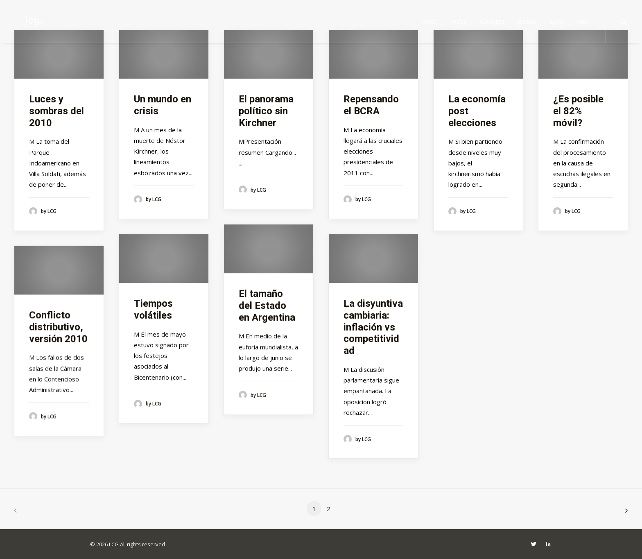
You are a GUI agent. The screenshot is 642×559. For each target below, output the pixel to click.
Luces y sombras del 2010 (56, 111)
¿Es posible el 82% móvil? (578, 111)
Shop (583, 21)
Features (492, 21)
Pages (458, 21)
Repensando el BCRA (371, 105)
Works (527, 21)
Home (429, 21)
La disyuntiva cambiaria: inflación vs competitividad (373, 327)
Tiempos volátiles (153, 309)
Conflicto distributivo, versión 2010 (58, 326)
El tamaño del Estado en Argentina (267, 305)
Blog (556, 21)
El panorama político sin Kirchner (266, 111)
